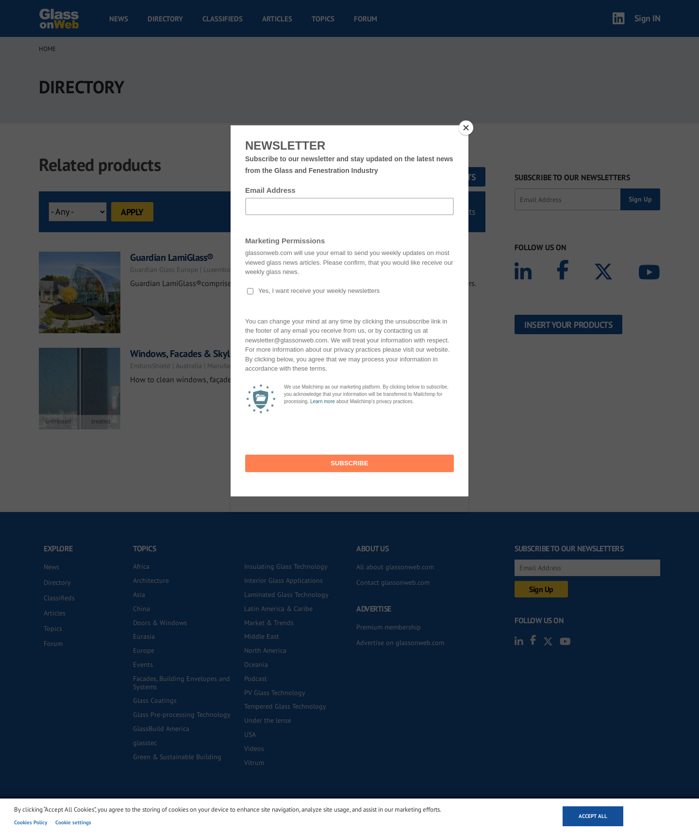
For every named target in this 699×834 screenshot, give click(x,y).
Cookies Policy (30, 822)
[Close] (466, 127)
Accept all (593, 816)
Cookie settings (73, 822)
